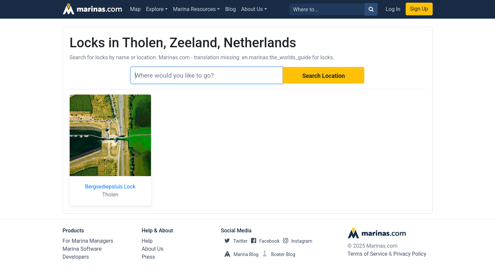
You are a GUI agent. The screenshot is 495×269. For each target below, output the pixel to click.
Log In (393, 9)
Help (147, 241)
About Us (252, 9)
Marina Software (82, 249)
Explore (155, 9)
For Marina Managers (88, 241)
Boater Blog (276, 254)
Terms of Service (368, 254)
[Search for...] (327, 9)
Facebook (264, 241)
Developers (76, 257)
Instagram (296, 241)
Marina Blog (240, 254)
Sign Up (419, 9)
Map (135, 9)
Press (148, 257)
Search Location (323, 76)
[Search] (207, 75)
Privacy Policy (409, 254)
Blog (230, 9)
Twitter (234, 241)
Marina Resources (194, 9)
